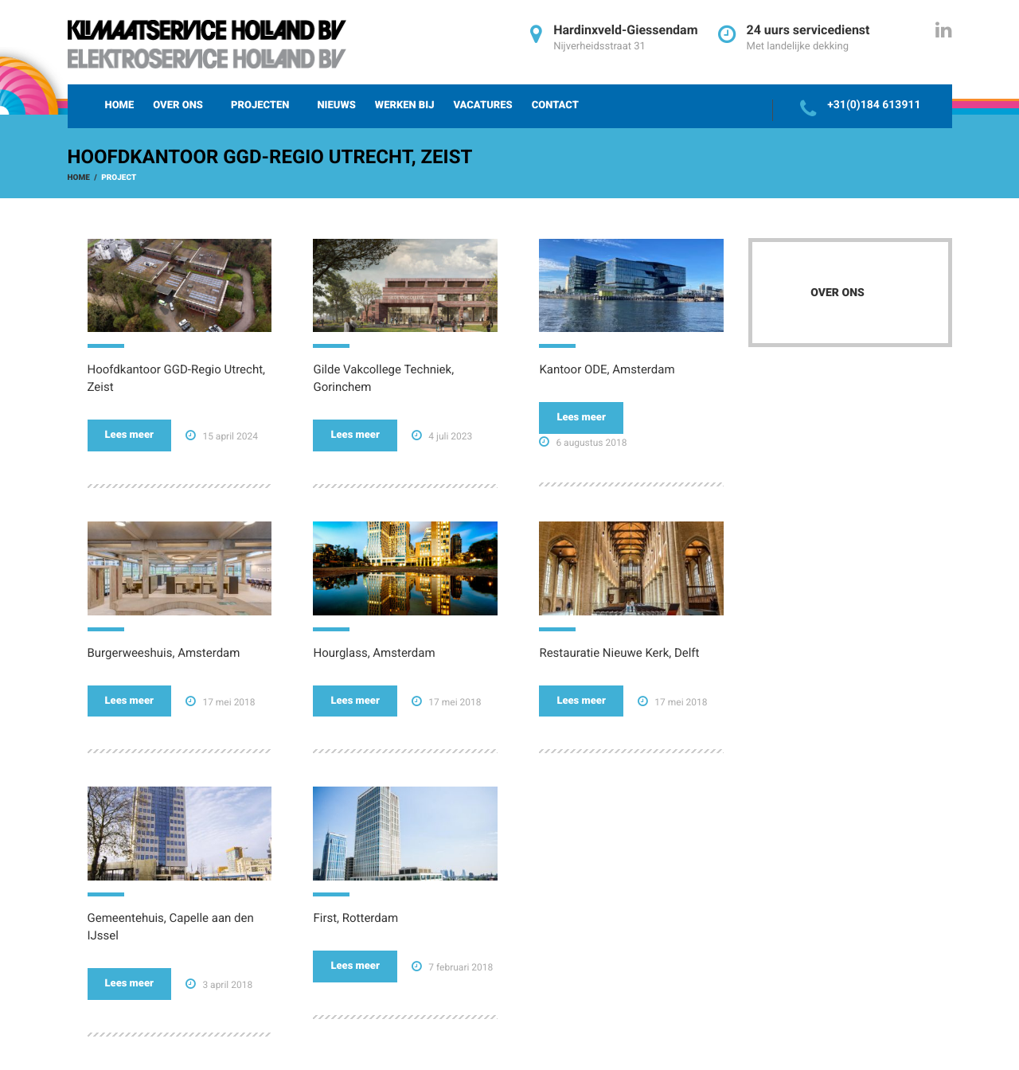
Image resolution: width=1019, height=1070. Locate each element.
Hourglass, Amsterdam (374, 653)
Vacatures (482, 105)
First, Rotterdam (355, 918)
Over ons (178, 105)
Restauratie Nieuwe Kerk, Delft (619, 653)
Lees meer (129, 435)
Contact (555, 105)
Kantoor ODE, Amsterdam (606, 369)
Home (120, 105)
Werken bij (405, 105)
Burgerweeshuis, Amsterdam (164, 653)
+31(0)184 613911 (873, 105)
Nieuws (336, 105)
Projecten (260, 105)
